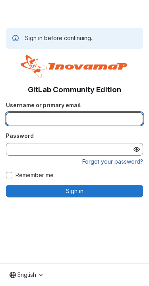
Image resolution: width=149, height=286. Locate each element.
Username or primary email (43, 105)
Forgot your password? (112, 161)
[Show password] (136, 149)
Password (20, 135)
